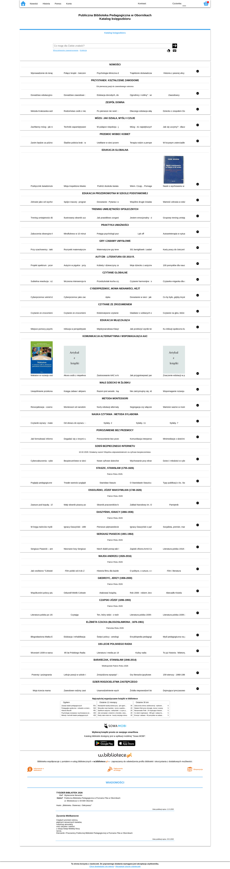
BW (156, 3)
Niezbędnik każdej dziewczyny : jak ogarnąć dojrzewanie (116, 706)
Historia (46, 3)
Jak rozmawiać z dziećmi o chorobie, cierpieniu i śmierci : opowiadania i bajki (123, 713)
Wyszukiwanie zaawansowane (65, 50)
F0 (184, 3)
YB (161, 3)
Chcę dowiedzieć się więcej (101, 866)
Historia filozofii (66, 710)
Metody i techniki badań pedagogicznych (74, 715)
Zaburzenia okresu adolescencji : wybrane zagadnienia (152, 706)
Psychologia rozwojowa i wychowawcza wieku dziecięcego (80, 713)
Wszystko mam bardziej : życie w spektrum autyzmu (115, 708)
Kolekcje (83, 50)
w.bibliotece (101, 761)
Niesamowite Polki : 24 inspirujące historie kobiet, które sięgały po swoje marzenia (161, 710)
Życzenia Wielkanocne (67, 816)
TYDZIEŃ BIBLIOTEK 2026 (69, 792)
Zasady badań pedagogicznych (71, 706)
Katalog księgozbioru (115, 33)
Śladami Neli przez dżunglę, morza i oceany (148, 708)
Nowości (34, 3)
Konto (69, 3)
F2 (196, 3)
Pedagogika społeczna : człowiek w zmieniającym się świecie (81, 708)
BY (167, 3)
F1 (189, 3)
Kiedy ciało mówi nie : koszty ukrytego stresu (112, 715)
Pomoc (58, 3)
